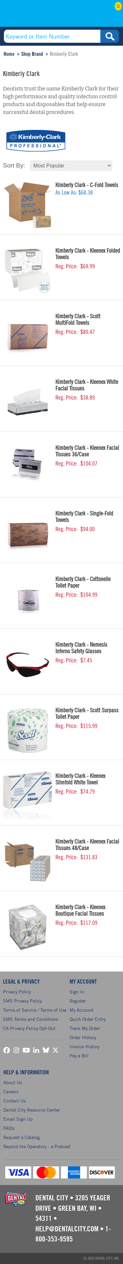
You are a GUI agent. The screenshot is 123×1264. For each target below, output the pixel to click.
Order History (83, 1037)
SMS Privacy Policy (22, 1000)
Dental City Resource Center (31, 1110)
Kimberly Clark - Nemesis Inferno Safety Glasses (81, 648)
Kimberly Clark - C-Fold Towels (86, 185)
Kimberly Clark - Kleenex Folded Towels (87, 254)
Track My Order (85, 1028)
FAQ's (8, 1128)
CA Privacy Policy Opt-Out (29, 1028)
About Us (12, 1082)
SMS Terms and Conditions (30, 1019)
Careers (10, 1091)
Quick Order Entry (88, 1019)
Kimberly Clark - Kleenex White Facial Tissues (86, 385)
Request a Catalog (21, 1137)
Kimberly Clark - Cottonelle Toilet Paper (83, 582)
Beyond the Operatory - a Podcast (37, 1146)
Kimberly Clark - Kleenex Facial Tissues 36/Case (87, 451)
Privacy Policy (17, 991)
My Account (95, 15)
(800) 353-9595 (28, 15)
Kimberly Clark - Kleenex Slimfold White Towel (80, 779)
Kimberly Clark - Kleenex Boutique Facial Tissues (80, 910)
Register (78, 1000)
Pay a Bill (79, 1055)
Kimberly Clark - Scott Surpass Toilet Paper (86, 713)
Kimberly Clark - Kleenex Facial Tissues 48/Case (87, 845)
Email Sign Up (18, 1119)
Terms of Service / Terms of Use (35, 1010)
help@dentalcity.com (66, 1229)
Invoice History (84, 1046)
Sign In (77, 991)
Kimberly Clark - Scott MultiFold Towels (77, 319)
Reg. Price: (66, 266)
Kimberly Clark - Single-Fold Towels (84, 517)
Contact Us (14, 1100)
